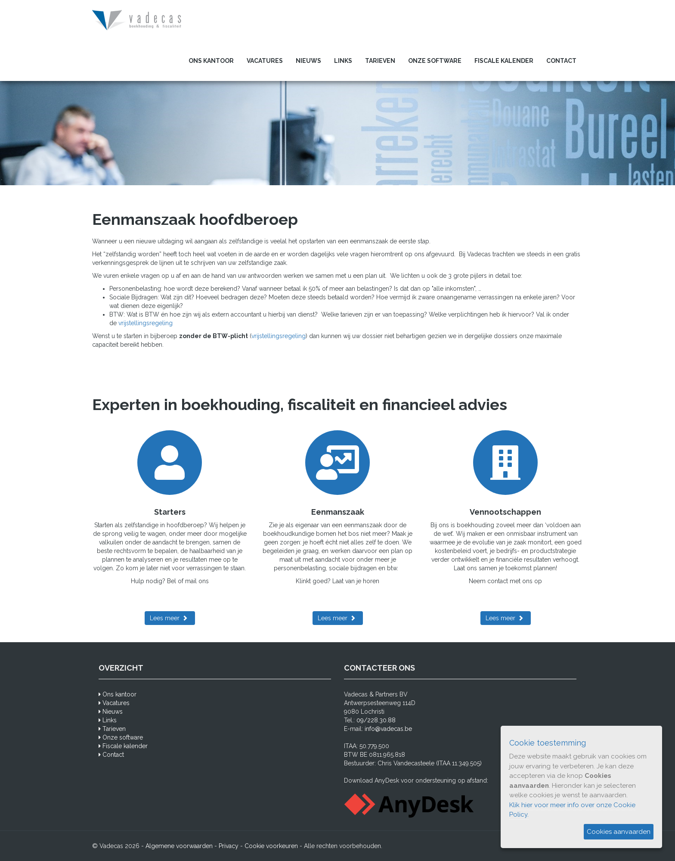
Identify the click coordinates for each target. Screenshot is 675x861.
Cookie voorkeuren (271, 845)
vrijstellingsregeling (145, 323)
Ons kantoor (211, 60)
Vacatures (265, 60)
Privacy (228, 845)
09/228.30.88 (376, 720)
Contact (561, 60)
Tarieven (380, 60)
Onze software (434, 60)
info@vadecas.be (388, 728)
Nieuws (308, 60)
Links (343, 60)
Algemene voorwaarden (179, 845)
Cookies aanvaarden (618, 832)
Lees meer (165, 618)
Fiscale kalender (503, 60)
